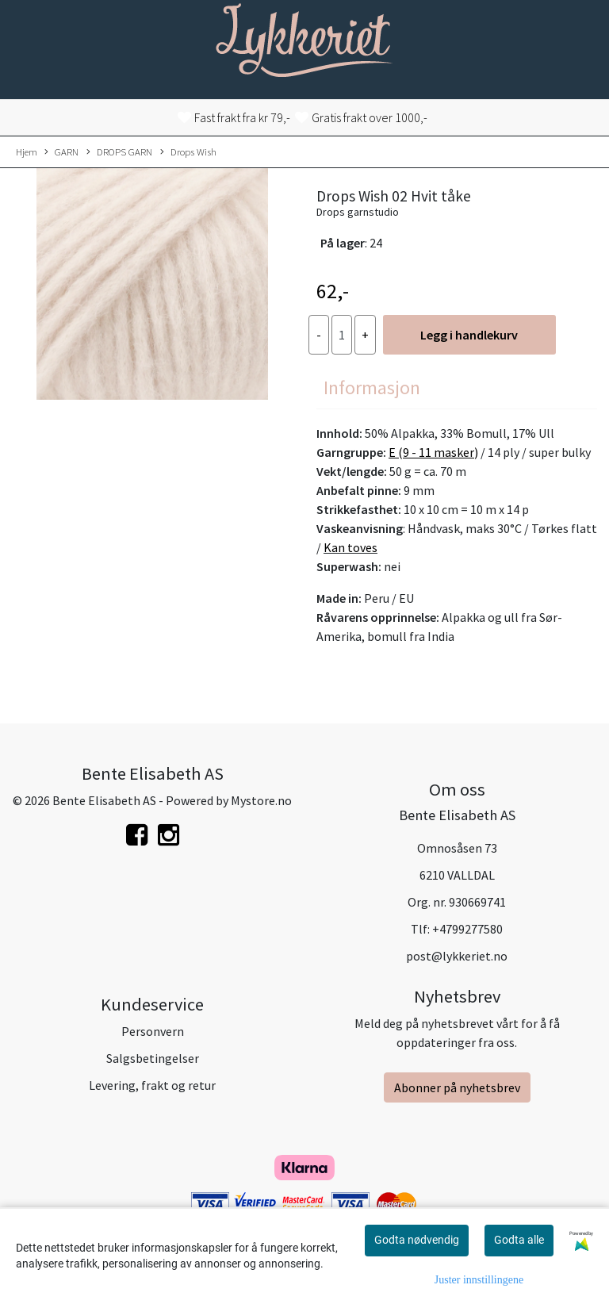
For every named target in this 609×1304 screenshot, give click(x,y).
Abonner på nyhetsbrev (457, 1087)
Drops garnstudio (357, 212)
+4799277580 (467, 929)
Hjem (26, 151)
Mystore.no (261, 800)
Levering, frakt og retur (152, 1085)
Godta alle (519, 1239)
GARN (61, 152)
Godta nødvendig (416, 1239)
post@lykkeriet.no (457, 956)
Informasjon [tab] (372, 387)
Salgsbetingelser (152, 1058)
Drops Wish (188, 152)
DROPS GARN (119, 152)
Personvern (152, 1031)
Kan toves (350, 547)
